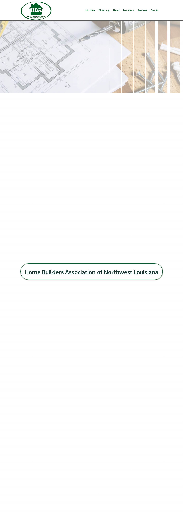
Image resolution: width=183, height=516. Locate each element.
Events (154, 10)
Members (128, 10)
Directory (104, 10)
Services (142, 10)
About (116, 10)
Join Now (90, 10)
